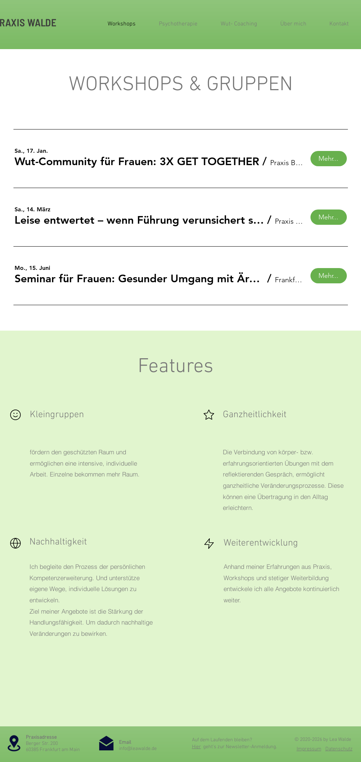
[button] (137, 161)
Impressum (309, 749)
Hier (196, 747)
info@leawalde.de (138, 749)
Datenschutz (339, 749)
